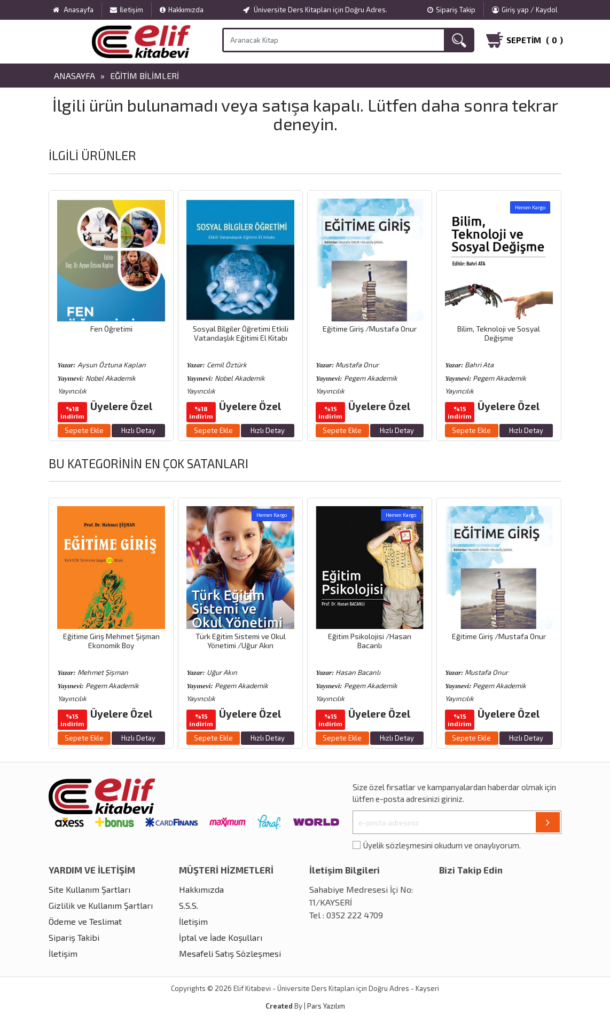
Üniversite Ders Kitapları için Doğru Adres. (315, 9)
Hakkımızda (182, 9)
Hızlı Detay (138, 430)
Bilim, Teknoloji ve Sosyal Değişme (498, 333)
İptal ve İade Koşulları (220, 937)
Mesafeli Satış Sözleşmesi (230, 953)
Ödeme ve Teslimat (85, 921)
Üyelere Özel (121, 406)
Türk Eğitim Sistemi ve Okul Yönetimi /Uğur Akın (240, 641)
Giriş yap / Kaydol (525, 9)
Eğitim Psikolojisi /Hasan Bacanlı (369, 641)
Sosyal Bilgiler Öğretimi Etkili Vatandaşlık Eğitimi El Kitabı (240, 333)
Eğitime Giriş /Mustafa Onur (370, 328)
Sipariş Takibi (74, 937)
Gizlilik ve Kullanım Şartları (101, 905)
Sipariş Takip (451, 9)
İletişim (126, 9)
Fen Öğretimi (111, 328)
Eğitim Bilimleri (144, 75)
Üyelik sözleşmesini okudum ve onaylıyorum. (442, 845)
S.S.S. (188, 905)
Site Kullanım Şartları (89, 889)
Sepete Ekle (84, 430)
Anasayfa (74, 75)
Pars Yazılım (326, 1006)
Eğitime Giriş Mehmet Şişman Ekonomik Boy (111, 641)
